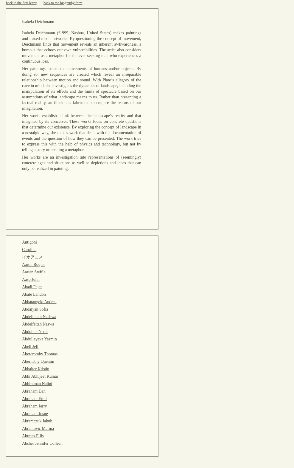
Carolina (29, 249)
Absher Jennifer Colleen (42, 443)
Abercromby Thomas (39, 354)
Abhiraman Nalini (37, 384)
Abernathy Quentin (38, 361)
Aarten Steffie (34, 272)
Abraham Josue (35, 413)
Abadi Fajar (32, 287)
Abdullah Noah (35, 331)
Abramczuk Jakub (37, 421)
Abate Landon (34, 294)
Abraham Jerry (34, 406)
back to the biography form (63, 3)
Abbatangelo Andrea (39, 302)
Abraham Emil (34, 398)
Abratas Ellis (33, 436)
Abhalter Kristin (35, 369)
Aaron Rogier (33, 264)
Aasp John (31, 279)
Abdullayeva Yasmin (39, 339)
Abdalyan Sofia (35, 309)
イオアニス (32, 257)
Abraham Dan (34, 391)
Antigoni (29, 242)
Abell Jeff (30, 346)
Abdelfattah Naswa (38, 324)
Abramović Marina (38, 428)
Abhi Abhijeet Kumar (40, 376)
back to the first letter (21, 3)
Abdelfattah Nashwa (39, 316)
